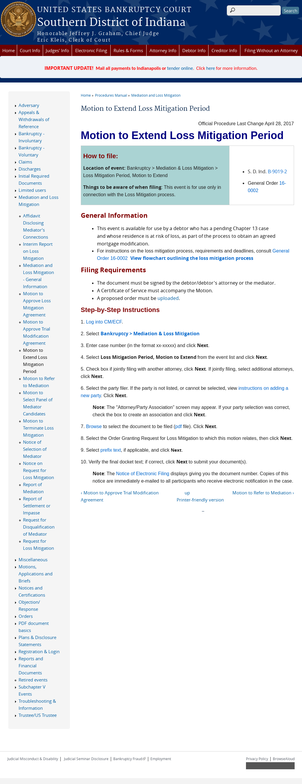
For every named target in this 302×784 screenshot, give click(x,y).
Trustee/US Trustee (38, 715)
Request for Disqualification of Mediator (39, 527)
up (187, 493)
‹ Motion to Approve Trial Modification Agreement (120, 496)
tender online (180, 68)
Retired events (33, 680)
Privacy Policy (257, 758)
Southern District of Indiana (111, 22)
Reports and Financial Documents (31, 666)
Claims (25, 162)
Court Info (30, 50)
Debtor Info (194, 50)
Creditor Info (224, 50)
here (210, 68)
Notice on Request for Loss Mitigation (38, 470)
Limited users (32, 190)
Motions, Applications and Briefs (35, 574)
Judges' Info (57, 50)
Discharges (30, 169)
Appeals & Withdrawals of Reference (34, 119)
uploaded (168, 298)
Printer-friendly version (200, 500)
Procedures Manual (111, 95)
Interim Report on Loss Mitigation (37, 251)
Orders (26, 616)
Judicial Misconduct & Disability (32, 758)
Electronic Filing (91, 50)
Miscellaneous (33, 559)
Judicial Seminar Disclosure (86, 758)
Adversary (29, 105)
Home (8, 50)
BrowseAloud (284, 758)
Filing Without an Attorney (271, 50)
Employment (160, 758)
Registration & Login (39, 651)
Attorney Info (163, 50)
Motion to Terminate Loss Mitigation (38, 428)
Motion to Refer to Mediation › (263, 493)
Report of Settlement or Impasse (36, 506)
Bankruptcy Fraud (129, 758)
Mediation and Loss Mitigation (155, 95)
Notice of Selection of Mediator (35, 449)
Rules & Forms (128, 50)
